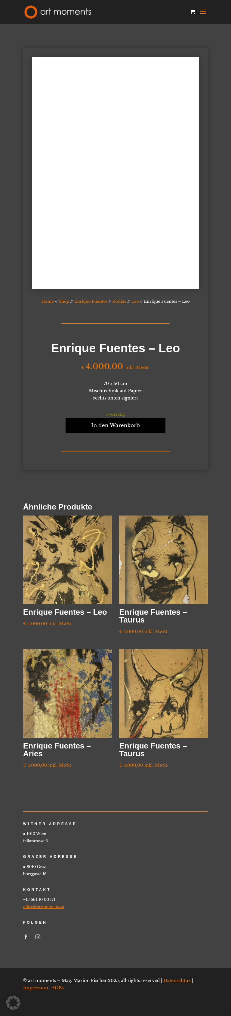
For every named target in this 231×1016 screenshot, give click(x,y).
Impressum (35, 988)
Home (47, 301)
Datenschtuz (176, 981)
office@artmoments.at (43, 907)
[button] (13, 1003)
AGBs (57, 988)
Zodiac (119, 301)
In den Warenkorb (115, 425)
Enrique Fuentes (90, 301)
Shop (64, 301)
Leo (135, 301)
